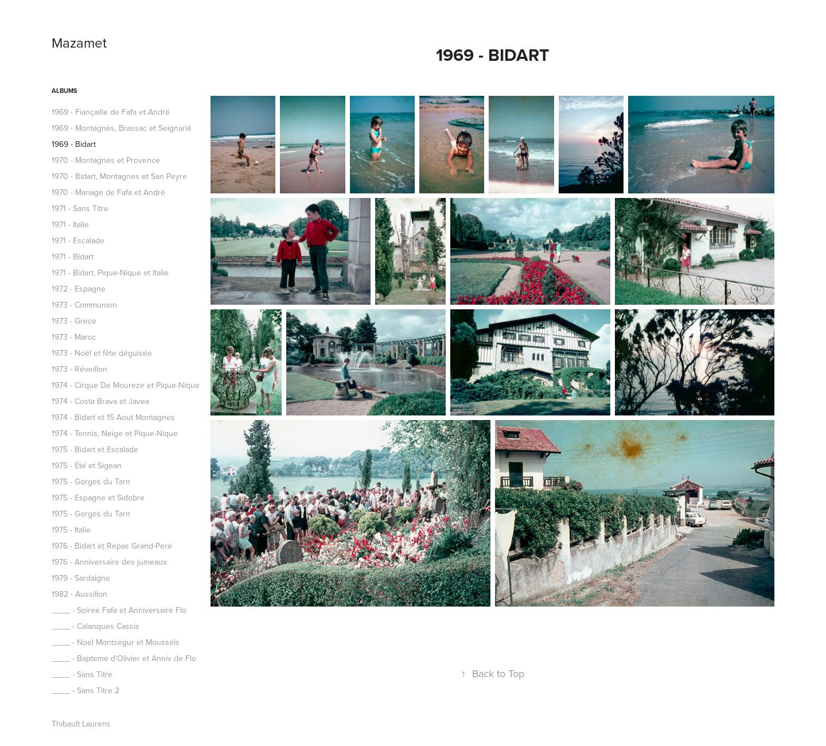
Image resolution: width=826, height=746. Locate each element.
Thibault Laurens (81, 723)
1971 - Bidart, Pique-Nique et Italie (110, 272)
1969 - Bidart (74, 144)
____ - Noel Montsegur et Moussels (116, 642)
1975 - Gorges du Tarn (91, 481)
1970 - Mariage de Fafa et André (108, 192)
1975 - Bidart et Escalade (95, 449)
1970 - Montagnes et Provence (106, 160)
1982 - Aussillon (79, 594)
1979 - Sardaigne (81, 578)
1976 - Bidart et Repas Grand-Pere (112, 545)
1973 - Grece (74, 321)
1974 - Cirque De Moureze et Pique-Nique (126, 385)
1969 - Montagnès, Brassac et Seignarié (122, 128)
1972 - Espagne (79, 288)
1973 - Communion (84, 304)
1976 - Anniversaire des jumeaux (109, 562)
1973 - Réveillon (79, 369)
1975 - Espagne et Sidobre (98, 497)
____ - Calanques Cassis (95, 626)
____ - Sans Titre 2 (85, 690)
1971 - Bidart (72, 256)
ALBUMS (64, 90)
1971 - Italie (70, 224)
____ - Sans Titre (82, 674)
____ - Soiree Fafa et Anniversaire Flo (119, 610)
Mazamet (79, 42)
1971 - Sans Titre (80, 208)
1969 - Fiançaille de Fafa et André (111, 112)
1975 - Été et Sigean (87, 465)
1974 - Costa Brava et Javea (100, 401)
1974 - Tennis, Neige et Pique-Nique (115, 433)
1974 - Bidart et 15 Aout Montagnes (113, 417)
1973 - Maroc (74, 337)
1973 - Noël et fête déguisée (102, 353)
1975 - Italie (71, 529)
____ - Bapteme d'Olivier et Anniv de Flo (124, 658)
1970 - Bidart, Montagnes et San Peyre (119, 176)
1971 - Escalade (78, 240)
